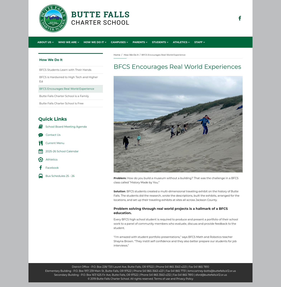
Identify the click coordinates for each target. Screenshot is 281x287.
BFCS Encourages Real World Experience (66, 88)
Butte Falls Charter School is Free (61, 103)
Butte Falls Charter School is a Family (64, 96)
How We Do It (131, 54)
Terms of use (162, 278)
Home (117, 54)
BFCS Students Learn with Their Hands (65, 69)
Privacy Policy (184, 278)
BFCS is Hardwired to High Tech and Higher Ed (68, 79)
